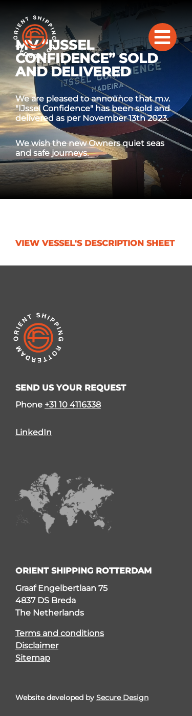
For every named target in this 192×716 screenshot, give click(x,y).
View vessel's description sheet (95, 243)
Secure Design (122, 697)
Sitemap (32, 658)
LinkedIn (33, 432)
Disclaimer (36, 645)
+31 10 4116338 (73, 405)
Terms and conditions (59, 633)
